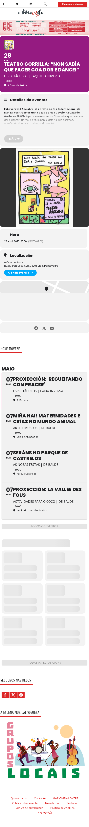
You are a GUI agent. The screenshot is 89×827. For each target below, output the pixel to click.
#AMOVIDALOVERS (65, 798)
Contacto (40, 798)
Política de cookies (62, 808)
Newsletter (52, 803)
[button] (45, 4)
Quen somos (19, 798)
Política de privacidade (29, 808)
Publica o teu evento (25, 803)
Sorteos (72, 803)
